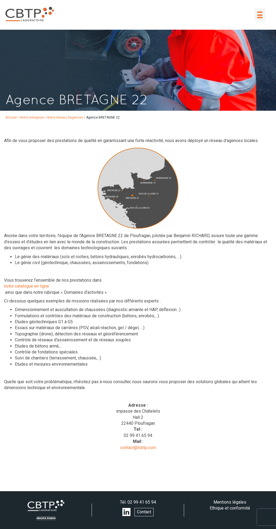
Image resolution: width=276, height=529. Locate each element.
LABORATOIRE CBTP (29, 14)
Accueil (11, 117)
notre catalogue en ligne (26, 286)
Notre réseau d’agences (65, 117)
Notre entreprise (32, 117)
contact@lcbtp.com (138, 447)
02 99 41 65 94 (141, 502)
